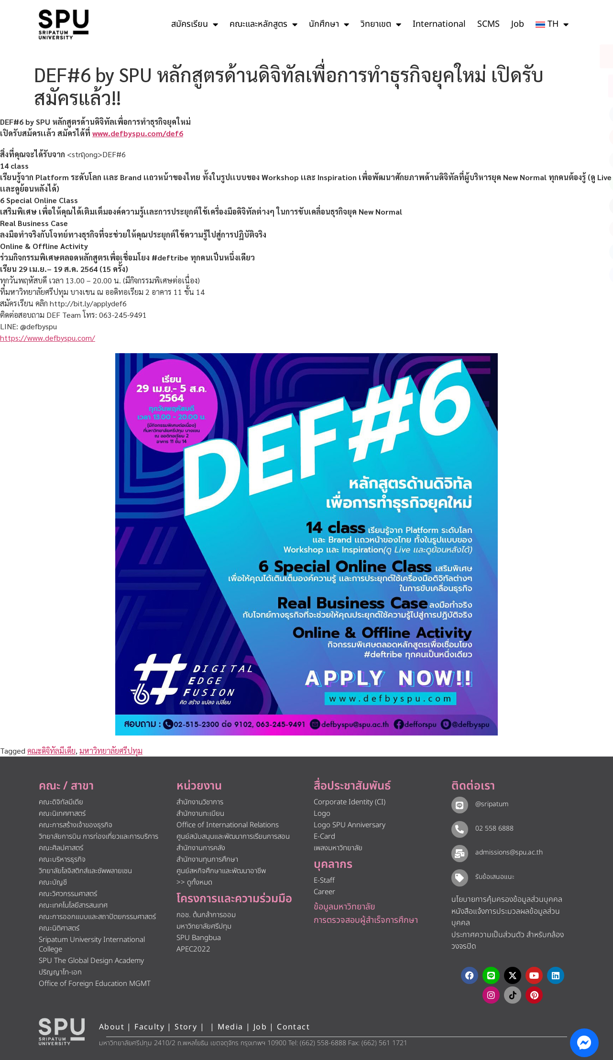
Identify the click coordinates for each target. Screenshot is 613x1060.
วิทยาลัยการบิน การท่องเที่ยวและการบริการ (98, 836)
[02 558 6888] (459, 829)
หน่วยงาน (199, 786)
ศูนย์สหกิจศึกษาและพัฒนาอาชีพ (221, 870)
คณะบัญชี (53, 882)
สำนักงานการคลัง (200, 848)
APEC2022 (193, 949)
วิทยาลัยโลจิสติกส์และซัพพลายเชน (85, 870)
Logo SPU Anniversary (349, 825)
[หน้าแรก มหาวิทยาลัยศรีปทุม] (62, 1032)
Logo (322, 813)
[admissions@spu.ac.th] (459, 853)
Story (186, 1027)
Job (517, 24)
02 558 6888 (494, 828)
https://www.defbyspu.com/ (47, 338)
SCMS (488, 24)
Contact (293, 1027)
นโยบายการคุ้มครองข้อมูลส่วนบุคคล (506, 899)
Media (232, 1027)
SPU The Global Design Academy (91, 960)
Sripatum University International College (92, 944)
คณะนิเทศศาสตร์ (62, 813)
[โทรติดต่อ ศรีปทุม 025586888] (562, 86)
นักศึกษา (329, 24)
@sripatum (491, 804)
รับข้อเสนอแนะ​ (494, 877)
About (111, 1027)
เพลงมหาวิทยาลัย (338, 848)
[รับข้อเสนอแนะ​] (459, 877)
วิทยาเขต (381, 24)
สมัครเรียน (194, 24)
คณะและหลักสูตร (263, 24)
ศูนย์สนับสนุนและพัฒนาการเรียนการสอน (233, 836)
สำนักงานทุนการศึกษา (207, 859)
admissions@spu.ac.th (508, 852)
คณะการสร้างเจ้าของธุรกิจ (75, 825)
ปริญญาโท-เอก (60, 972)
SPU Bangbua (198, 937)
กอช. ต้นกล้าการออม (206, 914)
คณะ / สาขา (66, 786)
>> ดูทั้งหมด (194, 882)
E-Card (324, 836)
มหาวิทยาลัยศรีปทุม (110, 751)
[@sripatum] (459, 805)
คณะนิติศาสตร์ (59, 928)
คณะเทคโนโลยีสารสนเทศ (73, 905)
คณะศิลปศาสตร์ (61, 848)
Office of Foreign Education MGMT (95, 983)
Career (324, 892)
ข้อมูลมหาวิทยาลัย (344, 906)
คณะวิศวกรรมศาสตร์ (68, 893)
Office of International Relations (227, 825)
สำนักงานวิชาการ (199, 802)
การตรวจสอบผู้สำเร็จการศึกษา (366, 920)
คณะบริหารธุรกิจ (62, 859)
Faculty (149, 1027)
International (439, 24)
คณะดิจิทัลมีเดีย (51, 751)
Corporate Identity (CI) (349, 802)
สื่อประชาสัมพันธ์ (352, 786)
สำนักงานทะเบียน (200, 813)
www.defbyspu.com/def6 (137, 133)
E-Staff (324, 880)
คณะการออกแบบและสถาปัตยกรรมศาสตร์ (97, 916)
